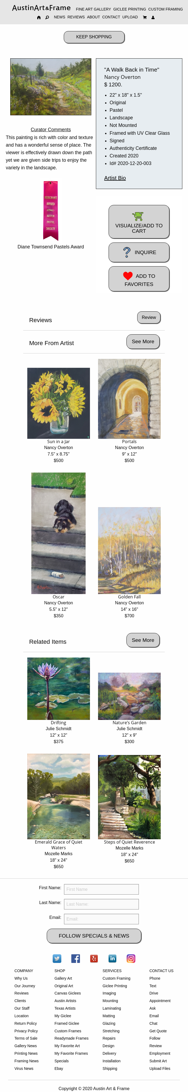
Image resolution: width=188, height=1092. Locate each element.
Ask (152, 1008)
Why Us (21, 978)
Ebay (59, 1068)
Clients (20, 1001)
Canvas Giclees (68, 993)
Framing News (26, 1061)
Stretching (111, 1031)
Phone (154, 978)
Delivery (109, 1053)
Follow (154, 1038)
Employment (159, 1053)
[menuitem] (41, 8)
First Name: (50, 887)
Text (152, 986)
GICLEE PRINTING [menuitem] (129, 9)
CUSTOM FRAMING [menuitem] (165, 9)
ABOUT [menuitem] (93, 17)
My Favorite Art (67, 1046)
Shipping (110, 1068)
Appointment (159, 1001)
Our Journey (24, 986)
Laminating (112, 1008)
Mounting (110, 1001)
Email (154, 1016)
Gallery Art (63, 978)
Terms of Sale (25, 1038)
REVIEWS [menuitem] (76, 17)
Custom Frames (68, 1031)
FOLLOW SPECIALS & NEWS (94, 936)
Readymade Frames (72, 1038)
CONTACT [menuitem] (111, 17)
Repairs (109, 1038)
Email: (55, 917)
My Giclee (63, 1016)
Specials (62, 1061)
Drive (153, 993)
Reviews (21, 993)
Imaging (109, 993)
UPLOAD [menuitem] (130, 17)
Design (108, 1046)
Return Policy (25, 1023)
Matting (109, 1016)
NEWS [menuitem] (59, 17)
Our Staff (21, 1008)
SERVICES (112, 971)
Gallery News (25, 1046)
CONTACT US (161, 971)
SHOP (60, 971)
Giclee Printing (115, 986)
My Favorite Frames (71, 1053)
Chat (153, 1023)
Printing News (26, 1053)
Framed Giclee (67, 1023)
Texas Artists (65, 1008)
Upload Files (159, 1068)
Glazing (109, 1023)
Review (155, 1046)
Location (21, 1016)
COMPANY (23, 971)
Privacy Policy (26, 1031)
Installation (111, 1061)
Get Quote (158, 1031)
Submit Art (158, 1061)
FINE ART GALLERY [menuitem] (93, 9)
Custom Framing (116, 978)
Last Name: (50, 902)
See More (143, 341)
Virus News (23, 1068)
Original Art (64, 986)
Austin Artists (65, 1001)
